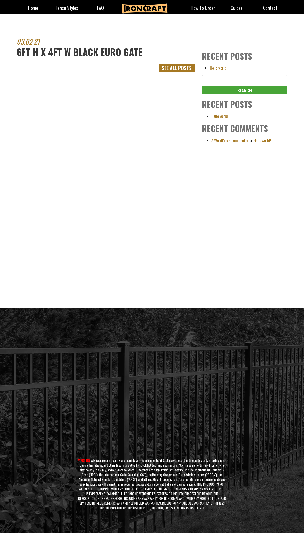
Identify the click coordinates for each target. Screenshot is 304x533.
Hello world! (218, 68)
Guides (236, 8)
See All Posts (176, 68)
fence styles (67, 8)
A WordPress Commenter (229, 140)
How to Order (203, 8)
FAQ (100, 8)
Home (33, 8)
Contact (270, 8)
